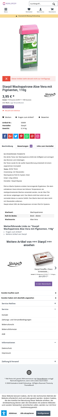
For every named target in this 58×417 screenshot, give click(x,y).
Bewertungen (24, 146)
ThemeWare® (29, 385)
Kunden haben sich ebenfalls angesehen (17, 298)
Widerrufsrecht (8, 324)
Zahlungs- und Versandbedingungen (16, 320)
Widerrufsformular (9, 329)
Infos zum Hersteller (45, 146)
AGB (3, 334)
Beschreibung (7, 146)
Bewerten (43, 117)
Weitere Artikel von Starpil (15, 234)
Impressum (6, 353)
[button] (4, 413)
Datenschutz (7, 348)
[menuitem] (6, 10)
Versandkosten (42, 379)
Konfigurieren (43, 413)
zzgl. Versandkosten (17, 103)
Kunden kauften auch (10, 293)
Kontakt (5, 315)
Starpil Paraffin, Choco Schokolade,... (43, 270)
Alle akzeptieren (27, 413)
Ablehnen (13, 413)
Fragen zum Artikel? (24, 117)
